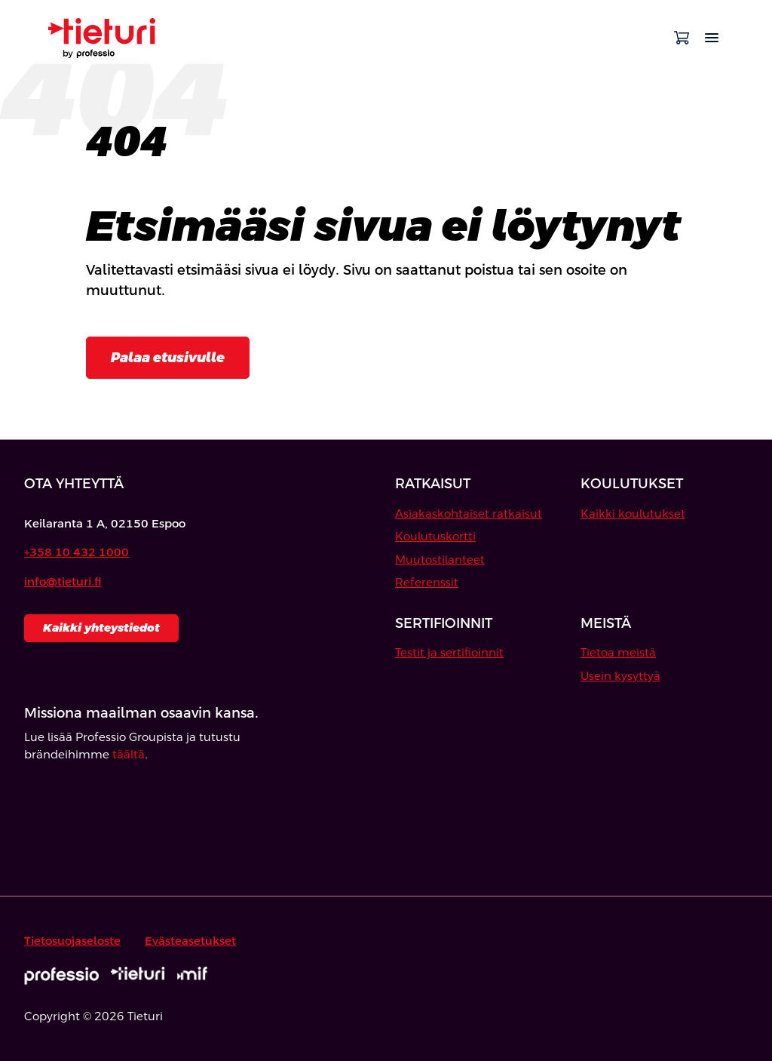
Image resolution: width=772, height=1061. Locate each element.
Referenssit (426, 582)
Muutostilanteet (440, 559)
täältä (128, 754)
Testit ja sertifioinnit (449, 652)
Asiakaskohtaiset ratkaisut (468, 513)
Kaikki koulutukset (633, 513)
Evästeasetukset (190, 940)
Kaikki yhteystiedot (101, 627)
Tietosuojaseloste (72, 940)
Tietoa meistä (618, 652)
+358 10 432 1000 (76, 552)
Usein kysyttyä (620, 675)
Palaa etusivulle (168, 357)
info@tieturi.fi (63, 581)
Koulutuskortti (435, 536)
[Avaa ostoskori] (681, 38)
